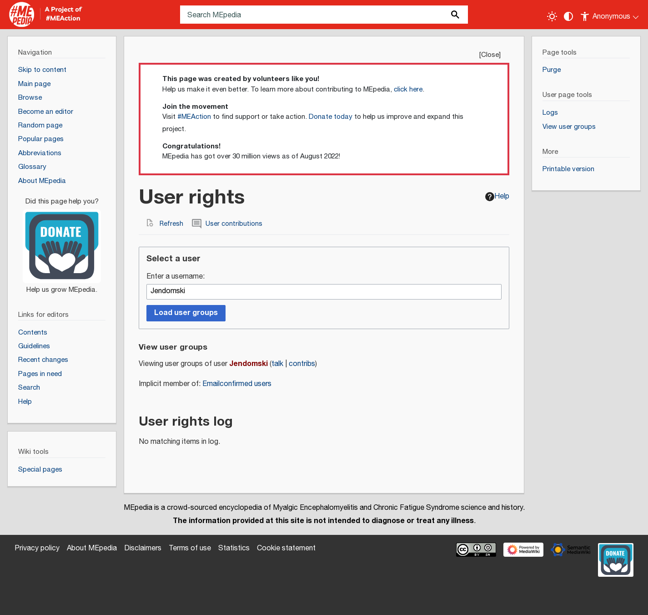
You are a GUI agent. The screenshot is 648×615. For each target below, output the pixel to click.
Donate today (330, 117)
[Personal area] (610, 15)
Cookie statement (286, 548)
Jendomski (248, 364)
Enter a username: (175, 277)
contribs (302, 364)
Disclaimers (142, 548)
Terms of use (190, 548)
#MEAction (194, 117)
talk (277, 364)
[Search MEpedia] (324, 14)
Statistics (234, 548)
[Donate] (61, 241)
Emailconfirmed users (236, 384)
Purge (552, 70)
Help (497, 196)
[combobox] (324, 292)
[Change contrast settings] (568, 16)
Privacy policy (37, 548)
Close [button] (490, 55)
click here (408, 89)
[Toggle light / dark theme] (552, 16)
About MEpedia (92, 548)
